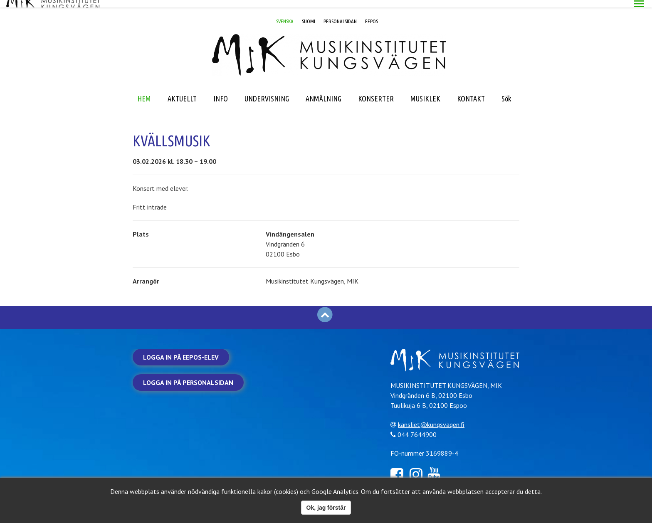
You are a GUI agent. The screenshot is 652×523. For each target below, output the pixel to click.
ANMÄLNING (323, 91)
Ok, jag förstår (326, 507)
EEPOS (371, 14)
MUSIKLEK (425, 91)
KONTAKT (471, 91)
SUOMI (308, 14)
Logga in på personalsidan (188, 375)
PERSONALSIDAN (340, 14)
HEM (144, 91)
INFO (220, 91)
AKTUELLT (182, 91)
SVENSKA (285, 14)
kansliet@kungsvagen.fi (434, 416)
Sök (506, 91)
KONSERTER (376, 91)
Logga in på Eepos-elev (181, 349)
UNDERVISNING (266, 91)
